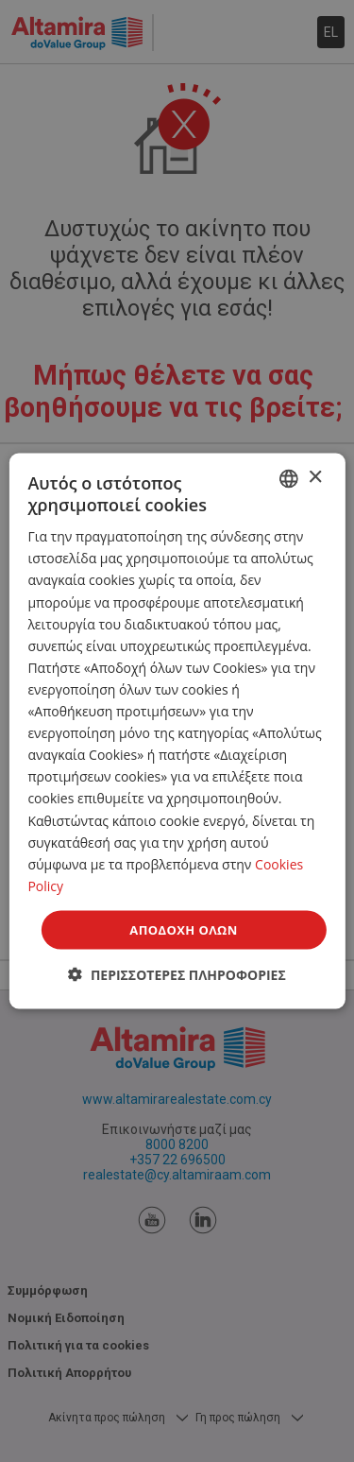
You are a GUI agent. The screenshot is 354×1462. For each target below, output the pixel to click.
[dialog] (176, 731)
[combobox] (288, 478)
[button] (177, 975)
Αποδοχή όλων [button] (183, 928)
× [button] (315, 478)
